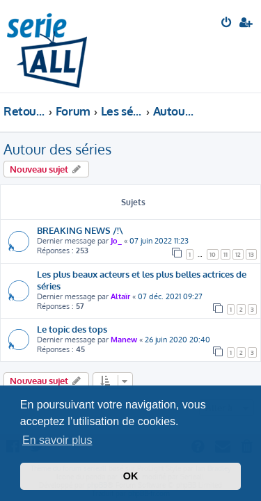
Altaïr (120, 296)
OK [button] (131, 476)
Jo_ (116, 241)
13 (251, 254)
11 (225, 254)
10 (212, 254)
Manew (124, 339)
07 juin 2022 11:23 (159, 241)
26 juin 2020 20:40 (177, 339)
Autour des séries (57, 149)
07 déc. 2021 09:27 (170, 296)
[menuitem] (227, 23)
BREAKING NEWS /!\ (80, 230)
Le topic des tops (72, 329)
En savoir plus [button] (57, 440)
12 (238, 254)
